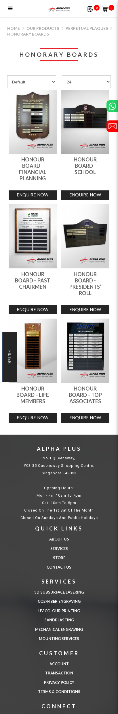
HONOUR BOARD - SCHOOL (85, 165)
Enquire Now (33, 195)
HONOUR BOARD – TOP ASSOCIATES (85, 394)
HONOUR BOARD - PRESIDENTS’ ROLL (85, 283)
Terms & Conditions (59, 691)
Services (59, 548)
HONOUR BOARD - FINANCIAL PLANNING (32, 169)
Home (13, 28)
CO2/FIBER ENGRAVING (59, 601)
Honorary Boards (28, 34)
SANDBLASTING (59, 620)
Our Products (42, 28)
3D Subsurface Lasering (59, 592)
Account (59, 664)
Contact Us (59, 567)
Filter (9, 357)
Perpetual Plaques (87, 28)
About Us (59, 539)
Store (59, 557)
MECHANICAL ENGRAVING (59, 629)
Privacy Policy (59, 682)
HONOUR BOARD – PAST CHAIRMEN (32, 280)
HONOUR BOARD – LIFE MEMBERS (32, 394)
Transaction (59, 673)
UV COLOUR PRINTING (59, 610)
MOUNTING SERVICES (59, 638)
